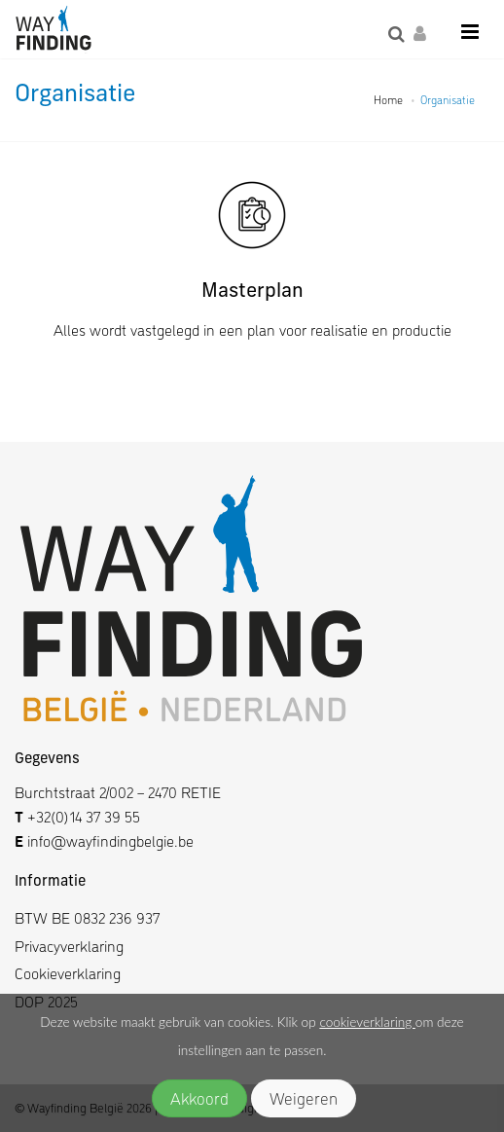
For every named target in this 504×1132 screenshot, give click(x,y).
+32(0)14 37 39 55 (83, 816)
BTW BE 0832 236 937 (87, 917)
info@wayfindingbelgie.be (108, 840)
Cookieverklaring (68, 973)
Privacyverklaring (69, 945)
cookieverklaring (366, 1022)
